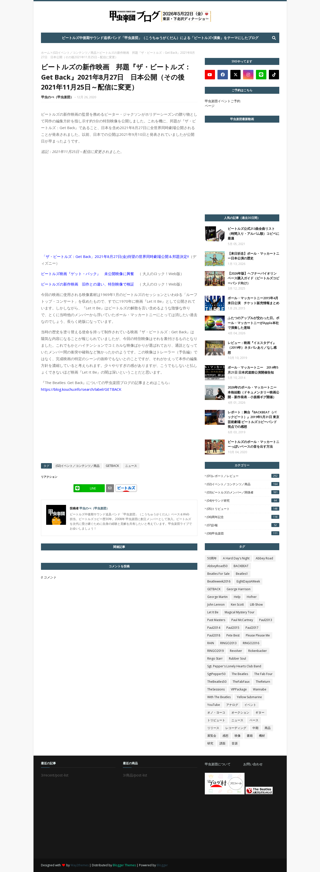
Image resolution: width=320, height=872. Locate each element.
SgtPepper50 (216, 674)
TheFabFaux (241, 681)
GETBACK (112, 466)
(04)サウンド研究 (243, 500)
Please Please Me (258, 635)
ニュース (131, 466)
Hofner (252, 597)
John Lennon (216, 604)
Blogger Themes (124, 865)
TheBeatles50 (216, 681)
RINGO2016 (251, 643)
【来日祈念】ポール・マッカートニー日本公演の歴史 (253, 256)
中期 (255, 728)
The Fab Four (263, 674)
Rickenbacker (257, 651)
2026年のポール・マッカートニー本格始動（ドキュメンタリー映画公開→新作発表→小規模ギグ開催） (253, 392)
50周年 (212, 558)
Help (237, 597)
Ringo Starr (215, 658)
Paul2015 (232, 628)
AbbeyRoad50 (217, 566)
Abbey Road (264, 558)
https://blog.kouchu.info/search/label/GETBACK (81, 389)
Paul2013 (265, 620)
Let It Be (212, 612)
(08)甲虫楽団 (243, 533)
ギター (259, 712)
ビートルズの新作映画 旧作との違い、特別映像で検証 (87, 284)
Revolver (236, 651)
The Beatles (240, 674)
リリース (213, 728)
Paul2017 (252, 628)
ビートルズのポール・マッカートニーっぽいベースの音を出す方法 (253, 444)
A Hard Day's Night (236, 558)
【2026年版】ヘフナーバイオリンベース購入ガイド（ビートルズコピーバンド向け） (253, 278)
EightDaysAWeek (248, 581)
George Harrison (238, 589)
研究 (210, 743)
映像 (238, 735)
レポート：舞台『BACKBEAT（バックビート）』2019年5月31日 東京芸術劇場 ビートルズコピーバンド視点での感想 (253, 419)
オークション (240, 712)
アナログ (232, 705)
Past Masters (216, 620)
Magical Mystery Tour (239, 612)
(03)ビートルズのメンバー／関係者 (243, 492)
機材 (262, 735)
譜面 (222, 743)
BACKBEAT (241, 566)
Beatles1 (242, 574)
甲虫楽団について (218, 764)
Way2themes (80, 865)
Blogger (162, 865)
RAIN (210, 643)
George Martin (217, 597)
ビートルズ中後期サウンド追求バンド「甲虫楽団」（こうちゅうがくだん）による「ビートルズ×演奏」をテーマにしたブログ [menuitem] (160, 37)
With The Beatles (219, 697)
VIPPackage (239, 689)
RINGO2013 (228, 643)
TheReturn (263, 681)
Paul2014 (213, 628)
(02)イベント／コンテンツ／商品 (75, 52)
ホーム (45, 52)
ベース (253, 720)
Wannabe (259, 689)
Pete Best (233, 635)
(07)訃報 (243, 525)
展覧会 (211, 735)
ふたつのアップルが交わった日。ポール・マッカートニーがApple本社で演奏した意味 (253, 323)
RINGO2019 (215, 651)
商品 (268, 728)
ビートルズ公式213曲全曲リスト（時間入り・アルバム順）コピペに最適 (253, 233)
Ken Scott (237, 604)
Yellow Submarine (249, 697)
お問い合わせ (253, 764)
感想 (225, 735)
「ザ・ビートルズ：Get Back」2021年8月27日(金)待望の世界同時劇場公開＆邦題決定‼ (115, 256)
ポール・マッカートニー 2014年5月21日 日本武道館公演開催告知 (253, 370)
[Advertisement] (242, 826)
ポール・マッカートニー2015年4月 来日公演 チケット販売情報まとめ (253, 300)
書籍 (250, 735)
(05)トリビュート (243, 509)
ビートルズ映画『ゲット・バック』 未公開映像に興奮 (87, 273)
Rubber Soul (237, 658)
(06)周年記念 (243, 517)
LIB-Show (256, 604)
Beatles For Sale (218, 574)
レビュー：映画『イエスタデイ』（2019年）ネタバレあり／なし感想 (252, 347)
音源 (235, 743)
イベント (250, 705)
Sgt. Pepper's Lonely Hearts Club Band (234, 666)
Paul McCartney (242, 620)
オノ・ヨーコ (216, 712)
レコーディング (235, 728)
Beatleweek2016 (218, 581)
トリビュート (216, 720)
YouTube (213, 705)
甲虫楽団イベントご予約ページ (222, 103)
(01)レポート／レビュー (243, 476)
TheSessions (216, 689)
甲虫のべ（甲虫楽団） (57, 97)
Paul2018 (213, 635)
